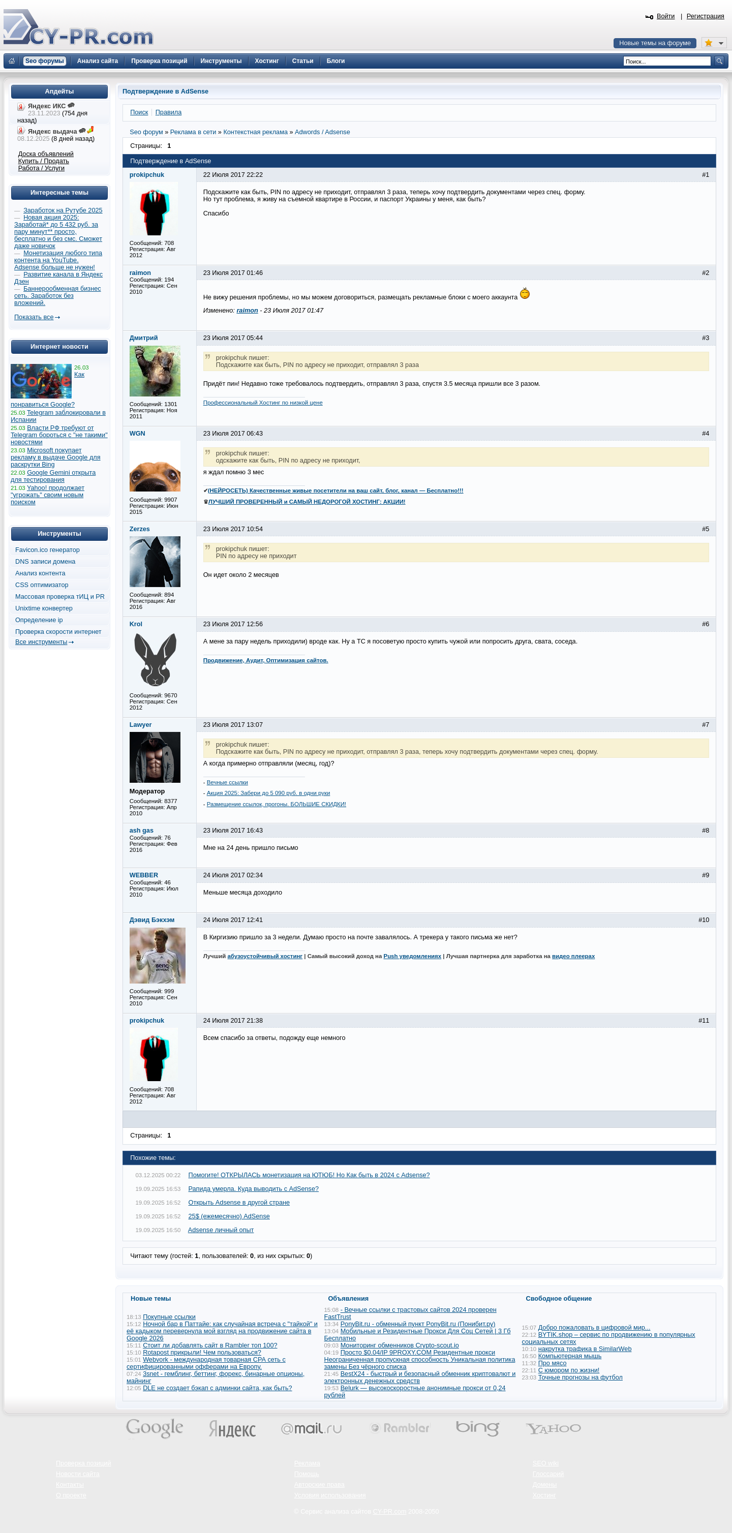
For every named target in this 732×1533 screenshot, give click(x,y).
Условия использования (330, 1495)
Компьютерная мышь (570, 1356)
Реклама (307, 1463)
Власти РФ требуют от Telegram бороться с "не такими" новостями (59, 435)
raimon (247, 310)
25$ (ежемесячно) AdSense (229, 1216)
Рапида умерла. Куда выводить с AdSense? (254, 1188)
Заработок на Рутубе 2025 (62, 210)
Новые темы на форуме (655, 43)
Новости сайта (78, 1474)
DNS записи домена (45, 561)
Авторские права (319, 1484)
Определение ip (39, 620)
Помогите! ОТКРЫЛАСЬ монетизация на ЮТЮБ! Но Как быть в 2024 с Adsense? (309, 1175)
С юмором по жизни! (569, 1370)
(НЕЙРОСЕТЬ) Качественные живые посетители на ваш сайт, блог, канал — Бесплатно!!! (336, 490)
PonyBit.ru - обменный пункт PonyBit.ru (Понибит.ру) (418, 1324)
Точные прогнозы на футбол (580, 1377)
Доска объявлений (46, 154)
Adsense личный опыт (221, 1230)
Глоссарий (548, 1474)
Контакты (70, 1484)
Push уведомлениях (413, 956)
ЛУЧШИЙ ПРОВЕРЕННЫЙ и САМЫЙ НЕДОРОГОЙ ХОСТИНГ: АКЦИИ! (307, 502)
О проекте (71, 1495)
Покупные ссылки (169, 1317)
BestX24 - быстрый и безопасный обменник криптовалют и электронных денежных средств (420, 1377)
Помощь (306, 1474)
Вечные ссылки (227, 782)
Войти (666, 16)
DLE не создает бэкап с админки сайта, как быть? (217, 1388)
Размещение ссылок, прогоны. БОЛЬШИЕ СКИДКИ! (276, 804)
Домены (545, 1484)
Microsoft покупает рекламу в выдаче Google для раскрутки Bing (56, 457)
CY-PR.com (390, 1511)
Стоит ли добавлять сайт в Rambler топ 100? (210, 1345)
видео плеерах (573, 956)
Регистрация (705, 16)
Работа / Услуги (41, 168)
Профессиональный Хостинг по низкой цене (263, 403)
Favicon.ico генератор (47, 550)
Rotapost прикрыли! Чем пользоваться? (202, 1352)
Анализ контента (40, 573)
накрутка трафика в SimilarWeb (585, 1349)
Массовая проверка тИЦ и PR (60, 596)
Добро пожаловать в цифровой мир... (594, 1327)
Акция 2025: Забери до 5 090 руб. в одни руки (268, 793)
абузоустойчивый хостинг (264, 956)
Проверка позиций (83, 1463)
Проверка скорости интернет (58, 631)
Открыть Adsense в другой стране (239, 1202)
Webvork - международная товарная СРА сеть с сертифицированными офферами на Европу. (206, 1363)
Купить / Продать (43, 161)
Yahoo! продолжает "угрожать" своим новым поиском (47, 495)
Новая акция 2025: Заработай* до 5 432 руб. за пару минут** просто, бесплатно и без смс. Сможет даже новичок (58, 232)
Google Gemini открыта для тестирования (53, 476)
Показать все (33, 317)
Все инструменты (41, 642)
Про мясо (552, 1363)
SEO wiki (546, 1463)
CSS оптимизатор (42, 585)
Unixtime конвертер (44, 608)
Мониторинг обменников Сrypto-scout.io (400, 1345)
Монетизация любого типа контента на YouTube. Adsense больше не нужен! (58, 260)
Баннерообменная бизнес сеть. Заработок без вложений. (57, 295)
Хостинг (544, 1495)
